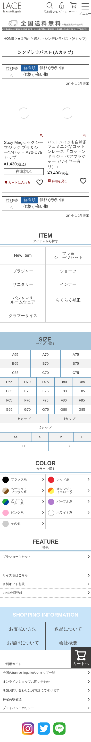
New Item (23, 255)
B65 (15, 363)
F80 (64, 400)
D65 (9, 382)
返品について (68, 629)
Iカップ (69, 418)
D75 (45, 382)
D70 (27, 382)
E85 (82, 391)
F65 (9, 400)
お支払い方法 (23, 629)
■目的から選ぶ (29, 38)
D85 (82, 382)
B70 (45, 363)
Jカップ (45, 427)
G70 (27, 409)
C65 (15, 372)
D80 (63, 382)
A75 (76, 354)
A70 (45, 354)
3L (70, 446)
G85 (81, 409)
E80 (63, 391)
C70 (45, 372)
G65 (9, 409)
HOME (9, 38)
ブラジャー (23, 271)
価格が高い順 (35, 74)
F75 (45, 400)
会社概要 (68, 643)
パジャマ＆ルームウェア (22, 300)
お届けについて (23, 643)
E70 (27, 391)
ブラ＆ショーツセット (68, 255)
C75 (76, 372)
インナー (68, 284)
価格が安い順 (52, 67)
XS (16, 437)
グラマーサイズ (22, 316)
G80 (63, 409)
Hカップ (24, 418)
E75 (45, 391)
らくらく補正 (68, 300)
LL (24, 446)
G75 (45, 409)
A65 (15, 354)
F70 (27, 400)
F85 (82, 400)
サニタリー (23, 284)
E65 (9, 391)
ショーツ (68, 271)
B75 (76, 363)
